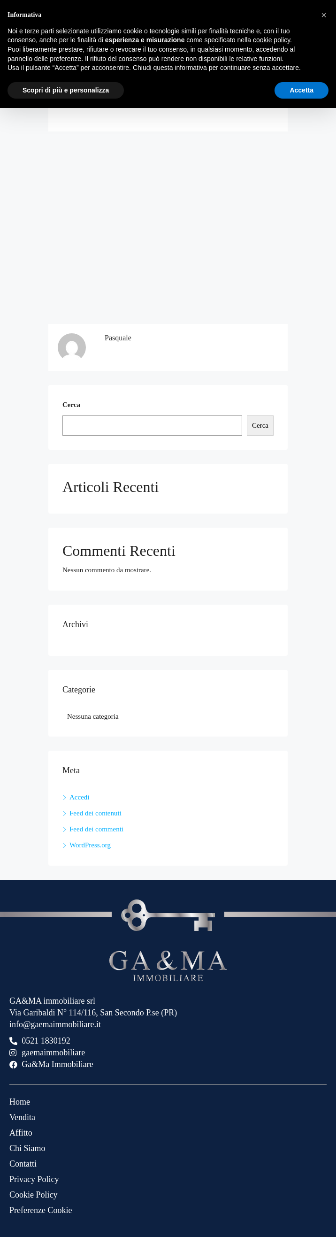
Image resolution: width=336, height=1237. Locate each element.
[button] (323, 15)
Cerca (71, 404)
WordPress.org (90, 845)
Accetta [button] (301, 90)
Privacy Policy (34, 1179)
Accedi (79, 797)
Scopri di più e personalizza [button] (66, 90)
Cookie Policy (33, 1194)
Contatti (23, 1163)
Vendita (22, 1117)
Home (19, 1101)
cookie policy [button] (271, 40)
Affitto (20, 1132)
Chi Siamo (27, 1148)
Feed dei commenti (96, 829)
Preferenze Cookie (40, 1210)
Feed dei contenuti (95, 813)
